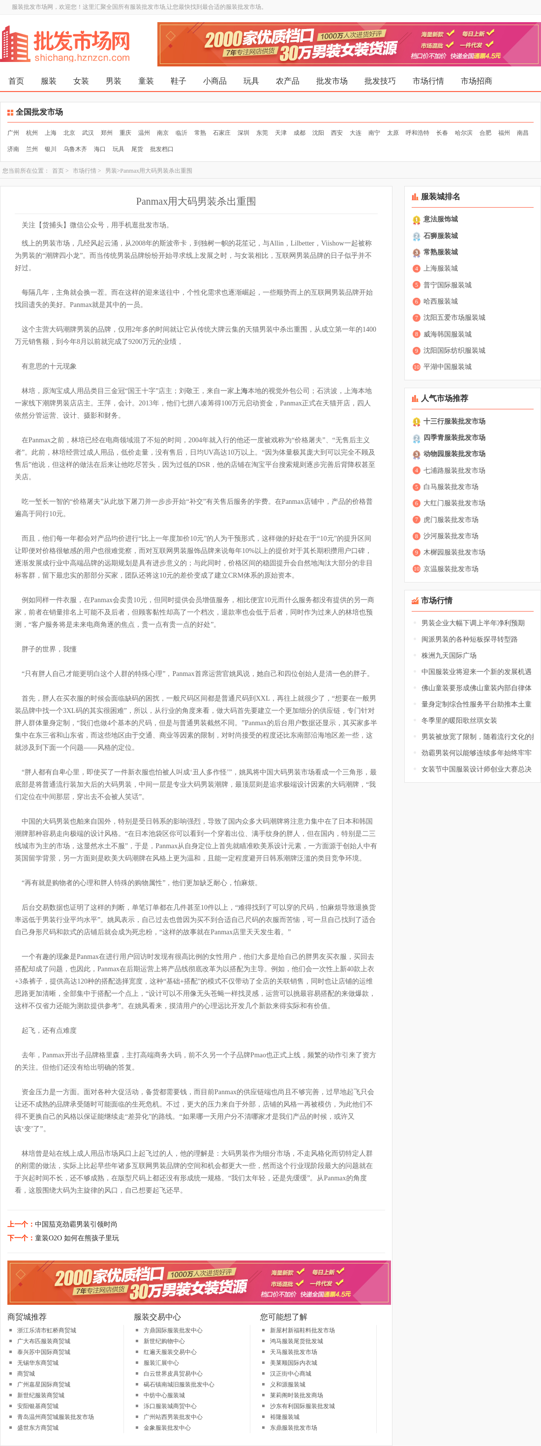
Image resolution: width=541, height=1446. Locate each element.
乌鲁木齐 (75, 149)
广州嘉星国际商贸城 (43, 1384)
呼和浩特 (417, 132)
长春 (442, 132)
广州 (13, 132)
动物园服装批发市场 (454, 454)
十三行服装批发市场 (454, 421)
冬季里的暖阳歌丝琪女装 (459, 720)
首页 (16, 81)
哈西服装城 (440, 301)
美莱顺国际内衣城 (293, 1362)
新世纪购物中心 (164, 1341)
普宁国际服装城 (447, 285)
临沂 (181, 132)
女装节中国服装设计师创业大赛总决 (476, 769)
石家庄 (222, 132)
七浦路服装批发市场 (454, 470)
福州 (504, 132)
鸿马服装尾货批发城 (296, 1341)
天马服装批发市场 (293, 1352)
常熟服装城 (440, 252)
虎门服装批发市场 (451, 519)
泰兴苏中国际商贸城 (43, 1352)
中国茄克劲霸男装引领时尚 (76, 1224)
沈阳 (318, 132)
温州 (144, 132)
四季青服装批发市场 (454, 437)
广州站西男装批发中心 (173, 1417)
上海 (51, 132)
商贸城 (26, 1373)
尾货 (137, 149)
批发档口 (162, 149)
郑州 (107, 132)
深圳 (243, 132)
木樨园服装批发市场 (454, 552)
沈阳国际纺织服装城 (454, 350)
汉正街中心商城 (290, 1373)
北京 (69, 132)
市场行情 (428, 81)
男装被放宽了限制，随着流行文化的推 (480, 736)
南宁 (374, 132)
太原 (393, 132)
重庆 (125, 132)
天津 (281, 132)
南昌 (523, 132)
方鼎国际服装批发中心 (173, 1330)
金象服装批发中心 (167, 1427)
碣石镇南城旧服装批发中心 (179, 1384)
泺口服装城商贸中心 (170, 1406)
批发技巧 (380, 81)
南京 (163, 132)
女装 (81, 81)
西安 (337, 132)
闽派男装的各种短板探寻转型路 (469, 639)
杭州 (32, 132)
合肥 (485, 132)
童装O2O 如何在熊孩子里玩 (77, 1238)
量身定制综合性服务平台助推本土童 (476, 704)
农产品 (288, 81)
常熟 (200, 132)
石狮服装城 (440, 236)
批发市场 (332, 81)
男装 (113, 81)
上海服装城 (440, 268)
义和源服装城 (287, 1384)
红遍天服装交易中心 (170, 1352)
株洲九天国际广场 (449, 655)
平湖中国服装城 (447, 366)
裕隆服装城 (285, 1417)
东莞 (262, 132)
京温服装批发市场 (451, 569)
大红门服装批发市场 (454, 503)
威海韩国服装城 (447, 334)
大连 (355, 132)
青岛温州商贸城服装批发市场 (55, 1417)
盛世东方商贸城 (38, 1427)
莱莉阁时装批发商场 (296, 1395)
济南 (13, 149)
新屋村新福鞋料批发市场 (302, 1330)
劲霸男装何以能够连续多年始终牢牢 (476, 753)
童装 (146, 81)
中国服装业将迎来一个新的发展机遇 (476, 672)
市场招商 (476, 81)
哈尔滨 (464, 132)
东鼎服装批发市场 (293, 1427)
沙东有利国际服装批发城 (302, 1406)
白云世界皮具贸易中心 (173, 1373)
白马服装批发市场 (451, 487)
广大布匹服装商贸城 (43, 1341)
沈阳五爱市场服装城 (454, 317)
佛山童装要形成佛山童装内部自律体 (476, 688)
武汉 (88, 132)
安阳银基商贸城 (38, 1406)
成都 (299, 132)
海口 (100, 149)
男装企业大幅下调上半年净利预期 (473, 623)
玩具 (251, 81)
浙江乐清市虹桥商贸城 (46, 1330)
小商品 (215, 81)
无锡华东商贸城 (38, 1362)
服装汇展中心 (161, 1362)
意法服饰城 (440, 219)
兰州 (32, 149)
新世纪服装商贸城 (40, 1395)
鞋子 (178, 81)
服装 (49, 81)
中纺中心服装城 (164, 1395)
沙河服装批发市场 (451, 536)
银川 (51, 149)
